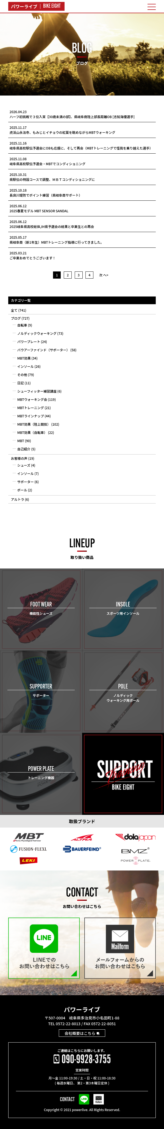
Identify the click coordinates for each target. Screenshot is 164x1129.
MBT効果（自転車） (32, 432)
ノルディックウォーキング (37, 333)
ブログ (16, 318)
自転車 (22, 325)
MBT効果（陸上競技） (34, 424)
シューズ (23, 465)
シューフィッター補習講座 (37, 391)
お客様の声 (19, 458)
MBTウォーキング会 (32, 399)
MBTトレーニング (30, 407)
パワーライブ (82, 1009)
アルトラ (17, 499)
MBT (20, 440)
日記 (20, 382)
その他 (22, 374)
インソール (25, 366)
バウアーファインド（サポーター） (43, 349)
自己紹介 (23, 449)
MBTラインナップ (30, 415)
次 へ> (104, 275)
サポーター (25, 481)
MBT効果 (24, 358)
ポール (22, 490)
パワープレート (28, 341)
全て (14, 310)
